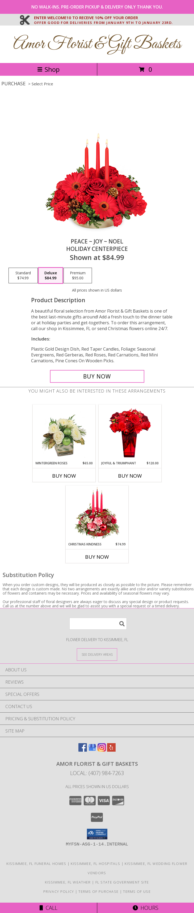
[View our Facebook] (82, 750)
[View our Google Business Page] (92, 750)
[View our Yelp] (111, 750)
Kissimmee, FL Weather (68, 882)
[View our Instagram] (102, 750)
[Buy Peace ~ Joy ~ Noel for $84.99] (97, 376)
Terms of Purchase (98, 891)
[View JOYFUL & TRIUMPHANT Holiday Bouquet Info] (130, 433)
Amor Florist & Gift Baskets (97, 44)
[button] (97, 834)
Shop (48, 69)
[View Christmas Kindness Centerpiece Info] (97, 514)
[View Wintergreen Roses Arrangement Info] (64, 433)
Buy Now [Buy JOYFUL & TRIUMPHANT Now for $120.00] (130, 475)
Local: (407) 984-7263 (97, 773)
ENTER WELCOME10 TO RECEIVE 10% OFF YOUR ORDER (103, 18)
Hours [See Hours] (145, 907)
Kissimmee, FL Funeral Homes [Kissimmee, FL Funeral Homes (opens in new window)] (36, 863)
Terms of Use (137, 891)
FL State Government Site (122, 882)
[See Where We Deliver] (97, 654)
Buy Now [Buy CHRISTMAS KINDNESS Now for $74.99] (97, 556)
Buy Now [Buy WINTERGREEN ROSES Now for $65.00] (64, 475)
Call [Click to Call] (48, 907)
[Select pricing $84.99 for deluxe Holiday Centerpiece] (50, 275)
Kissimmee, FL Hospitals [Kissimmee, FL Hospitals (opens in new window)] (95, 863)
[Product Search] (98, 624)
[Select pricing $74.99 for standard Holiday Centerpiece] (23, 275)
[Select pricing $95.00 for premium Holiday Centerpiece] (78, 275)
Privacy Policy (58, 891)
